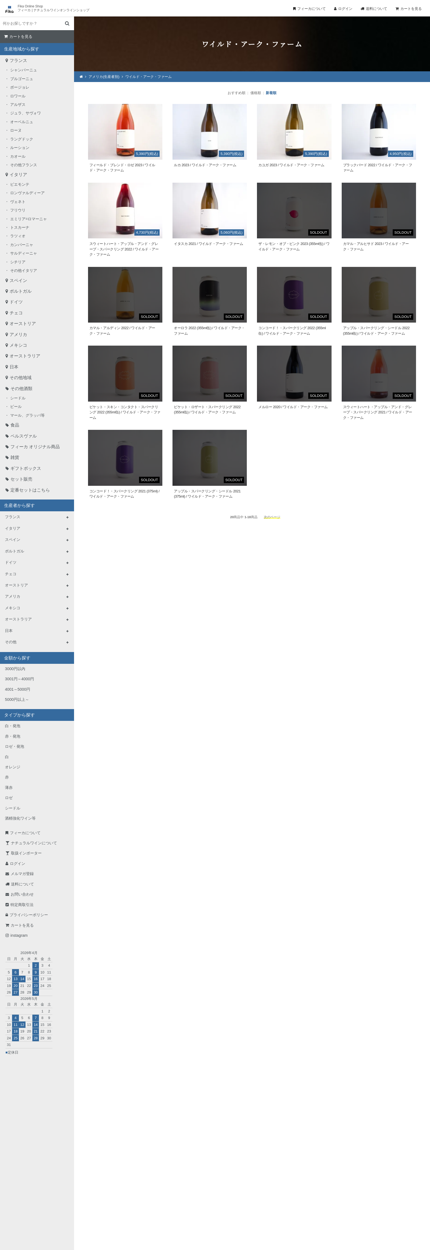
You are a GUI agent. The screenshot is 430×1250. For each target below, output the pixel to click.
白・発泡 (12, 726)
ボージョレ (19, 87)
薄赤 (9, 787)
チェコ (16, 313)
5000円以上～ (17, 699)
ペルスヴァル (23, 436)
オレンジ (12, 767)
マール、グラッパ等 (27, 415)
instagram (19, 935)
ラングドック (21, 139)
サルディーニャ (23, 253)
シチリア (18, 262)
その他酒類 (21, 388)
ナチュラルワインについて (34, 843)
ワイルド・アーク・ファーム (148, 77)
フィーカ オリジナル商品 (35, 446)
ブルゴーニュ (21, 79)
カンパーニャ (21, 244)
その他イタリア (23, 270)
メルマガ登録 (22, 873)
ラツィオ (18, 236)
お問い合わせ (22, 894)
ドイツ (16, 302)
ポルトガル (21, 291)
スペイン (18, 280)
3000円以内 (15, 669)
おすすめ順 (236, 93)
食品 (14, 425)
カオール (18, 156)
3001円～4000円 (19, 679)
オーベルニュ (21, 122)
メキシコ (18, 345)
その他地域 (21, 377)
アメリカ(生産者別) (104, 77)
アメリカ (18, 334)
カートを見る (411, 9)
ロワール (18, 96)
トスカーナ (19, 227)
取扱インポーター (26, 853)
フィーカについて (311, 9)
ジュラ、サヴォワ (25, 113)
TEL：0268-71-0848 (197, 1191)
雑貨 (14, 457)
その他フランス (23, 165)
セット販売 (21, 479)
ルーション (19, 147)
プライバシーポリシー (29, 915)
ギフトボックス (25, 468)
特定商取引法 (21, 904)
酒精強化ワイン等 (20, 818)
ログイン (345, 9)
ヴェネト (18, 201)
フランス (18, 60)
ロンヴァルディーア (27, 193)
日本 (14, 367)
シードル (18, 398)
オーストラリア (25, 356)
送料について (376, 9)
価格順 (255, 93)
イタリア (18, 174)
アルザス (18, 104)
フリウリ (18, 210)
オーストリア (23, 323)
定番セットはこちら (30, 490)
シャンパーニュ (23, 70)
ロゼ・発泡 (14, 746)
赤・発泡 (12, 736)
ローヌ (16, 130)
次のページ (272, 517)
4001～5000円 (17, 689)
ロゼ (9, 797)
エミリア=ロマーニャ (28, 219)
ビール (16, 406)
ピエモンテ (19, 184)
